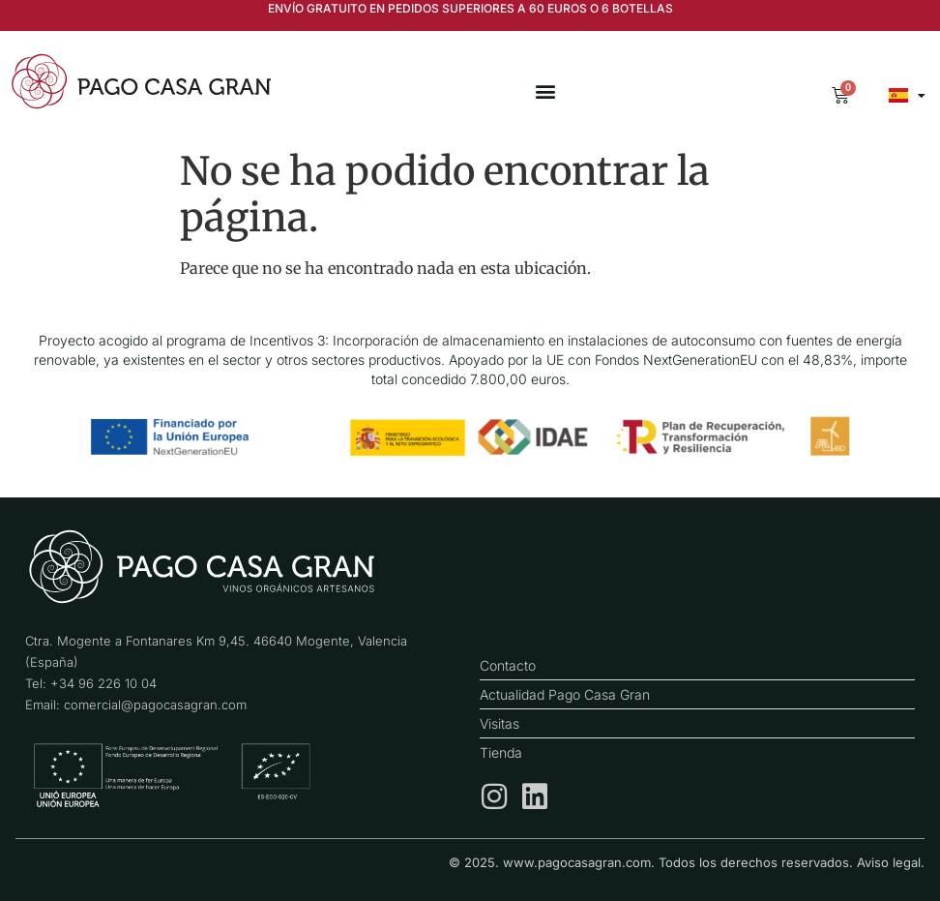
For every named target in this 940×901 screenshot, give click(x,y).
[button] (545, 91)
